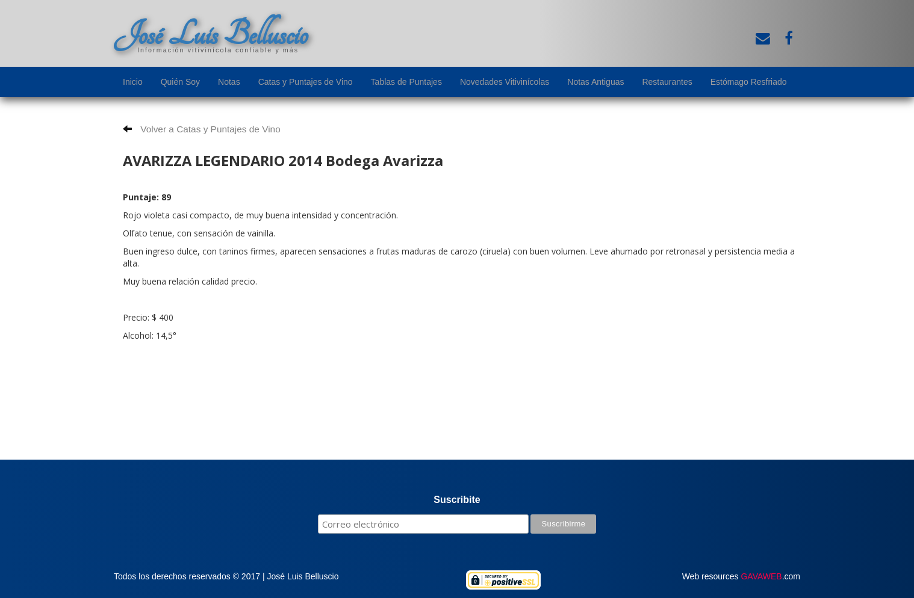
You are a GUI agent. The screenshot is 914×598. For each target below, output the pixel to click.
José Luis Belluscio (211, 34)
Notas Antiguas (595, 82)
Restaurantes (667, 82)
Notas (229, 82)
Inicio (133, 82)
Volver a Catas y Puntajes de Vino (202, 129)
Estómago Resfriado (748, 82)
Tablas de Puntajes (406, 82)
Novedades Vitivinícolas (504, 82)
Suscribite (457, 500)
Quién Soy (180, 82)
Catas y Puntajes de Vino (305, 82)
